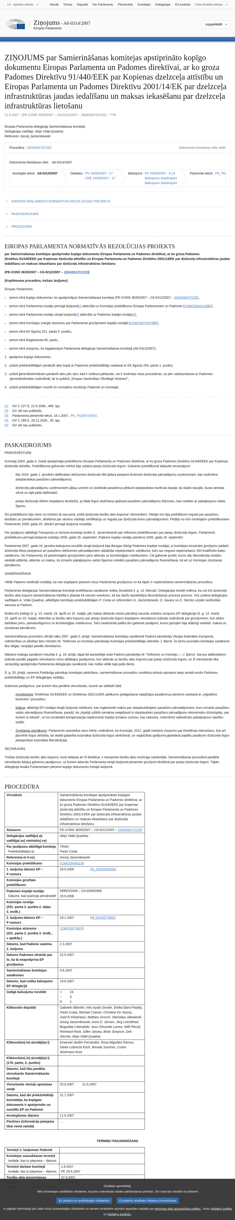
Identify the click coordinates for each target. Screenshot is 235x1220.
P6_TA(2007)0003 (84, 415)
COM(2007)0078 (142, 323)
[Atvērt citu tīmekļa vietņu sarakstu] (211, 4)
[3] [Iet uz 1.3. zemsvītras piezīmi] (77, 314)
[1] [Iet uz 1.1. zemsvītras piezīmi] (80, 306)
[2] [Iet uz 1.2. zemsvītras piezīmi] (211, 306)
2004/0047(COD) (39, 147)
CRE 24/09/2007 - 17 (100, 178)
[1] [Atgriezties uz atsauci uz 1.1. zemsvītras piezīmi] (6, 406)
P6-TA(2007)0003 (102, 917)
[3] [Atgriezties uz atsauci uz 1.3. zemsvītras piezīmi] (6, 415)
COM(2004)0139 (196, 306)
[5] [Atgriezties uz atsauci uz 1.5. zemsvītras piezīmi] (6, 425)
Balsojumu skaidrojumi (161, 178)
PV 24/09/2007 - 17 (99, 173)
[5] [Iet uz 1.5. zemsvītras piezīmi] (156, 323)
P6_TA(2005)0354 (103, 869)
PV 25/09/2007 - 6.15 (160, 173)
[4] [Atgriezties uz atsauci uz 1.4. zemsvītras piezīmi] (6, 420)
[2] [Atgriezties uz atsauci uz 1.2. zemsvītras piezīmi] (6, 411)
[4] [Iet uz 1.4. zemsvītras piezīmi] (134, 314)
